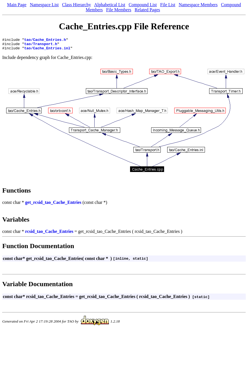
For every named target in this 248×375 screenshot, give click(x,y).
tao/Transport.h (40, 45)
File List (167, 4)
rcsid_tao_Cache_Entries (49, 233)
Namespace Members (198, 4)
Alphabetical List (109, 4)
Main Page (16, 4)
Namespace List (44, 4)
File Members (118, 9)
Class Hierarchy (76, 4)
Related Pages (147, 9)
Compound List (143, 4)
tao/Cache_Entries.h (45, 40)
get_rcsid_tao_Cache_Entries (53, 204)
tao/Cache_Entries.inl (47, 50)
